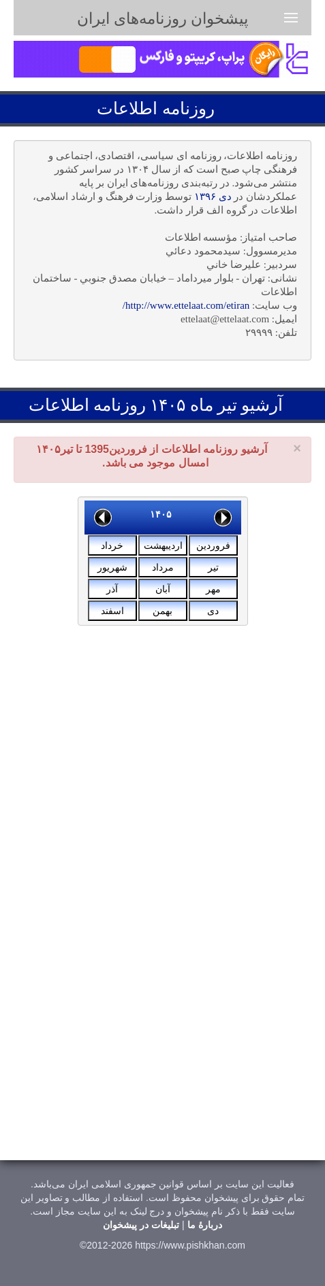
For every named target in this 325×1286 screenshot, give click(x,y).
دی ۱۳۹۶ (213, 196)
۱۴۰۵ (161, 514)
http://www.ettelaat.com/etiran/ (186, 305)
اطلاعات (127, 108)
